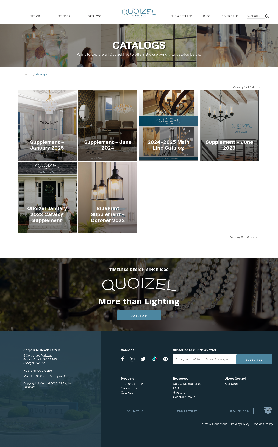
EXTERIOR (63, 16)
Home (27, 74)
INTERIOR (34, 16)
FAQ (176, 388)
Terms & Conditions (213, 424)
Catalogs (94, 16)
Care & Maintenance (187, 383)
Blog (206, 16)
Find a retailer (181, 16)
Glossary (179, 392)
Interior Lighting (132, 383)
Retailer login (239, 411)
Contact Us (230, 16)
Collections (129, 388)
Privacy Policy (240, 424)
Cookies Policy (263, 424)
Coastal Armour (184, 397)
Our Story (139, 315)
